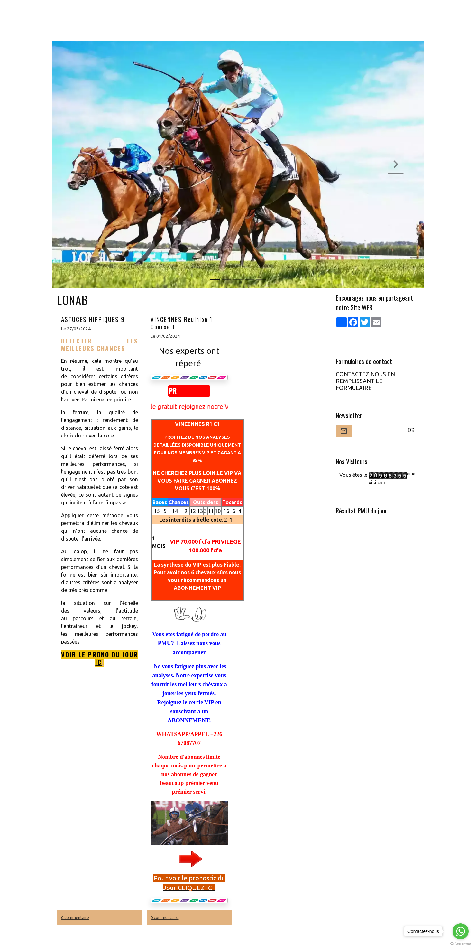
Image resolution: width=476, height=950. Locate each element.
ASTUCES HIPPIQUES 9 (93, 319)
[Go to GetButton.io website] (460, 943)
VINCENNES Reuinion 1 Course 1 (182, 323)
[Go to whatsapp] (461, 931)
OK (411, 431)
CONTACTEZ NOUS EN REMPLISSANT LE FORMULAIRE (365, 381)
